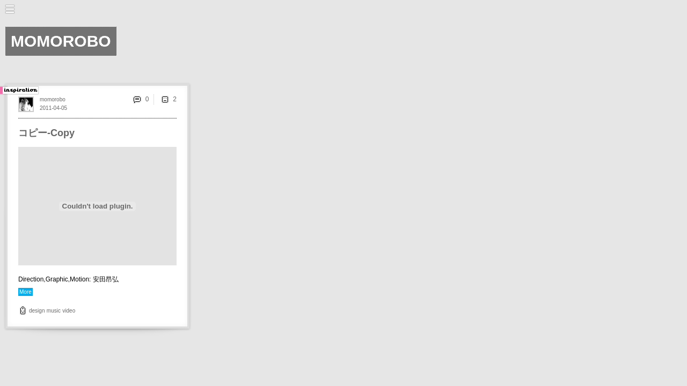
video (68, 311)
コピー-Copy (46, 133)
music (54, 311)
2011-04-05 (53, 108)
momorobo (52, 99)
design (37, 311)
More (25, 292)
